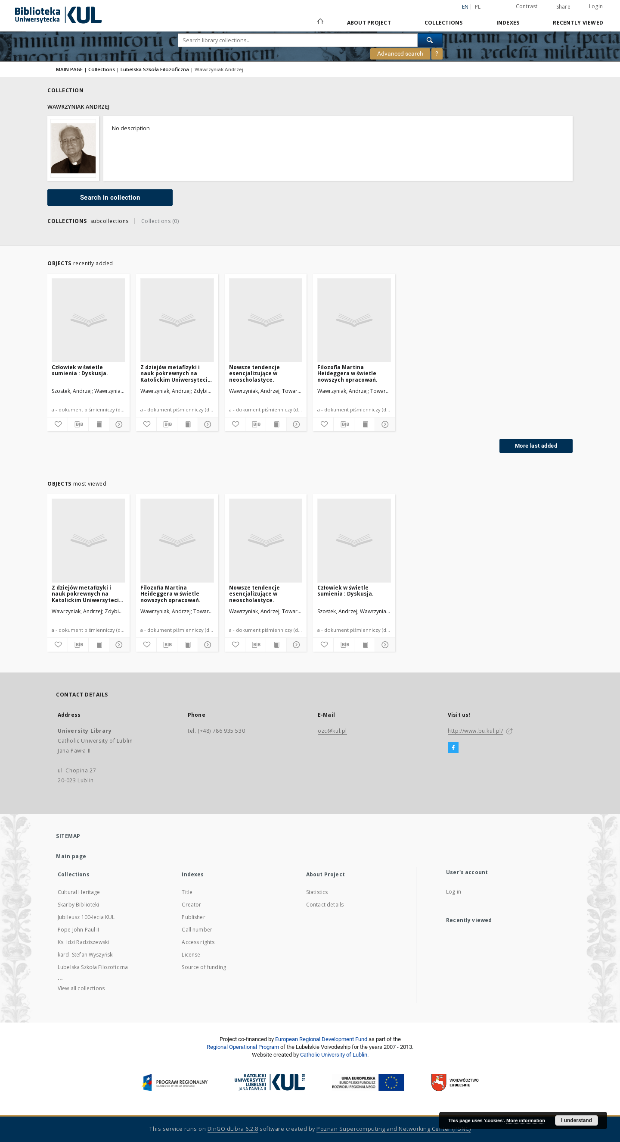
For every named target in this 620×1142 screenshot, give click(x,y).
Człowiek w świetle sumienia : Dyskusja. (80, 370)
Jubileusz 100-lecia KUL (86, 917)
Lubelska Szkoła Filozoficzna (155, 69)
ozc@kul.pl (332, 730)
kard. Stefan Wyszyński (86, 954)
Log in (453, 891)
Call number (197, 929)
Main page (71, 856)
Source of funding (204, 967)
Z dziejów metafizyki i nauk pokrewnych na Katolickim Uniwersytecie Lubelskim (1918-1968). (175, 373)
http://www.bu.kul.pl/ (475, 730)
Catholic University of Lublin (333, 1054)
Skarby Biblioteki (78, 904)
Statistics (317, 892)
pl (478, 6)
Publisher (193, 917)
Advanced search (400, 53)
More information (525, 1120)
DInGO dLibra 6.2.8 (233, 1129)
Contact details (325, 904)
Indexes (508, 22)
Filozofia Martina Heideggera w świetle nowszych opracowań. (347, 373)
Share (563, 6)
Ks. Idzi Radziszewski (83, 942)
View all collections (81, 988)
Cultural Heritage (79, 892)
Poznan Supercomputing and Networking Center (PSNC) (393, 1129)
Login (596, 6)
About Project (369, 22)
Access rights (198, 942)
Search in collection (110, 197)
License (191, 954)
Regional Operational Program (243, 1047)
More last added (536, 445)
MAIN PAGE (69, 69)
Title (187, 892)
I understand (576, 1120)
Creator (191, 904)
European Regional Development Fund (321, 1039)
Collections (444, 22)
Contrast (527, 6)
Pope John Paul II (78, 929)
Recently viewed (578, 22)
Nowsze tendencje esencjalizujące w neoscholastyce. (254, 373)
